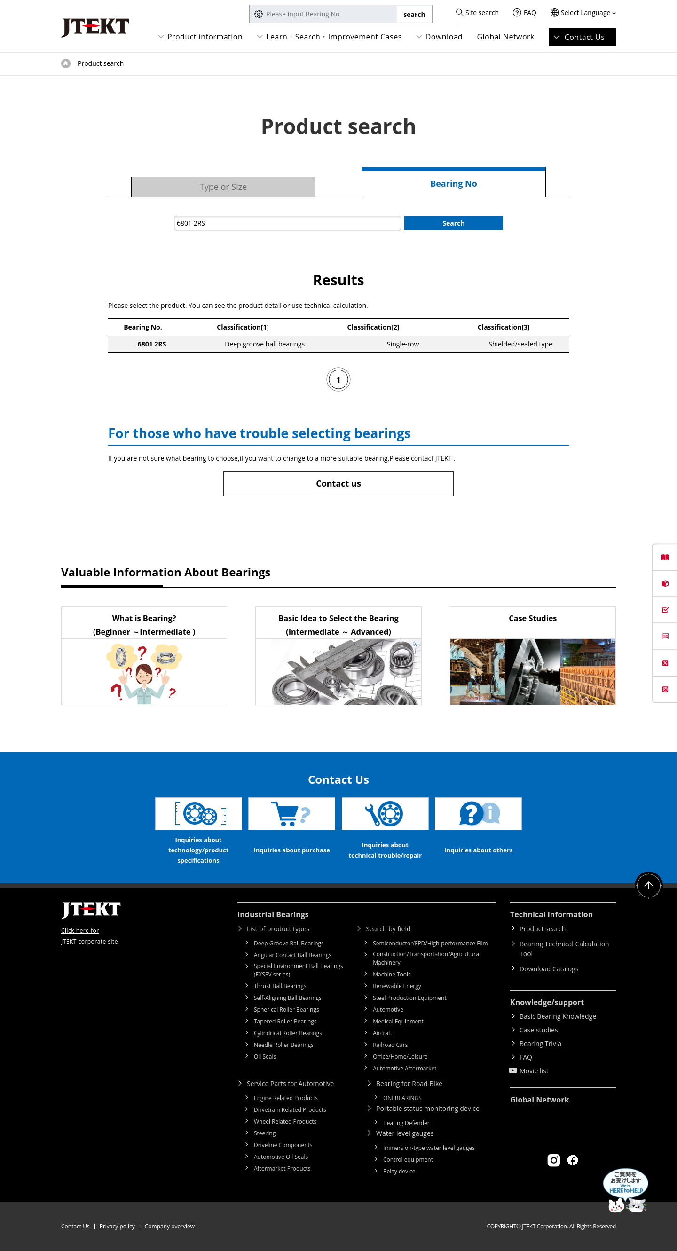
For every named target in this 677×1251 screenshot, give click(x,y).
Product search (543, 928)
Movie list (534, 1070)
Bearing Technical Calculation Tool (564, 948)
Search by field (388, 928)
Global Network (506, 36)
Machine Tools (392, 974)
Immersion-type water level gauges (429, 1148)
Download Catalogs (549, 968)
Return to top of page (649, 886)
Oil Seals (265, 1057)
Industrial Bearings (273, 914)
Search (453, 223)
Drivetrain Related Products (290, 1110)
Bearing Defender (406, 1123)
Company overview (170, 1226)
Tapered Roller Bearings (285, 1021)
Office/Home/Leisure (400, 1057)
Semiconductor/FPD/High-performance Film (430, 943)
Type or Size (223, 186)
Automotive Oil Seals (281, 1157)
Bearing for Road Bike (409, 1083)
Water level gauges (404, 1133)
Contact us (338, 483)
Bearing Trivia (540, 1043)
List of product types (278, 928)
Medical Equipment (398, 1021)
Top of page (66, 63)
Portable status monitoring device (428, 1108)
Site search (482, 12)
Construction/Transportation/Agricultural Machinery (426, 958)
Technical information (551, 914)
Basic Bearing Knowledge (558, 1016)
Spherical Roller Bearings (286, 1010)
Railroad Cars (390, 1045)
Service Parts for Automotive (290, 1083)
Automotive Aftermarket (404, 1068)
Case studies (539, 1029)
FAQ (530, 12)
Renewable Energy (397, 986)
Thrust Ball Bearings (280, 986)
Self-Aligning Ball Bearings (288, 998)
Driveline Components (283, 1145)
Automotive (388, 1010)
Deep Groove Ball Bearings (289, 943)
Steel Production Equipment (410, 998)
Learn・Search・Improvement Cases (334, 36)
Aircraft (382, 1033)
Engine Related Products (286, 1098)
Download (444, 36)
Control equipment (408, 1160)
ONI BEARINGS (402, 1098)
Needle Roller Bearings (284, 1045)
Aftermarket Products (282, 1168)
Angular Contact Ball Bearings (292, 955)
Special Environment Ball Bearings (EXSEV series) (298, 970)
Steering (265, 1133)
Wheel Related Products (285, 1121)
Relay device (399, 1171)
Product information (205, 36)
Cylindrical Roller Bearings (288, 1033)
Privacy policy (117, 1226)
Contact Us (585, 37)
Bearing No (453, 183)
